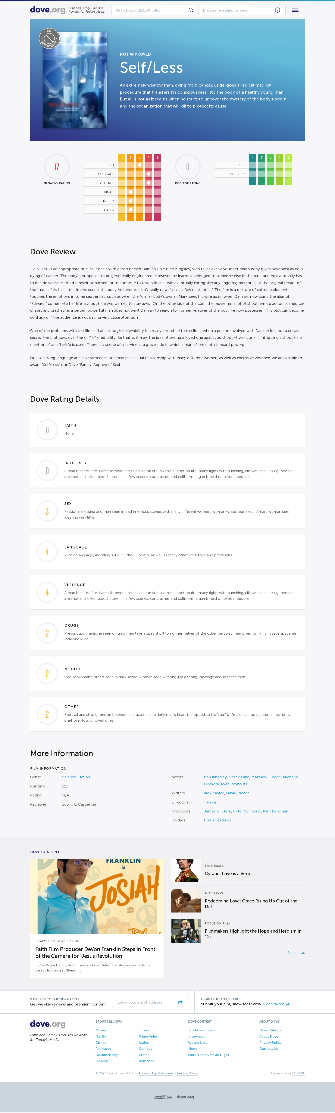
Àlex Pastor (214, 794)
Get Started (276, 1005)
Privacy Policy (270, 1043)
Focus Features (217, 821)
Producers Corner (202, 1031)
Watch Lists (197, 1043)
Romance (146, 1062)
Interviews (196, 1037)
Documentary (107, 1056)
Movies (101, 1031)
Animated (103, 1049)
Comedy (145, 1049)
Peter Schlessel (247, 812)
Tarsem (210, 803)
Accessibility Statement (156, 1074)
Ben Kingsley (215, 778)
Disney (101, 1043)
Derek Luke (239, 778)
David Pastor (237, 794)
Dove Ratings (270, 1031)
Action (144, 1043)
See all (296, 953)
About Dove (268, 1037)
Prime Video (148, 1037)
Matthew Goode (266, 778)
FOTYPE (298, 1074)
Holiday (102, 1062)
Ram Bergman (275, 812)
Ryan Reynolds (234, 785)
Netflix (101, 1037)
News (192, 1049)
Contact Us (268, 1049)
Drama (144, 1056)
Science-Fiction (76, 778)
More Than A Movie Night (208, 1056)
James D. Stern (217, 812)
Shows (144, 1031)
